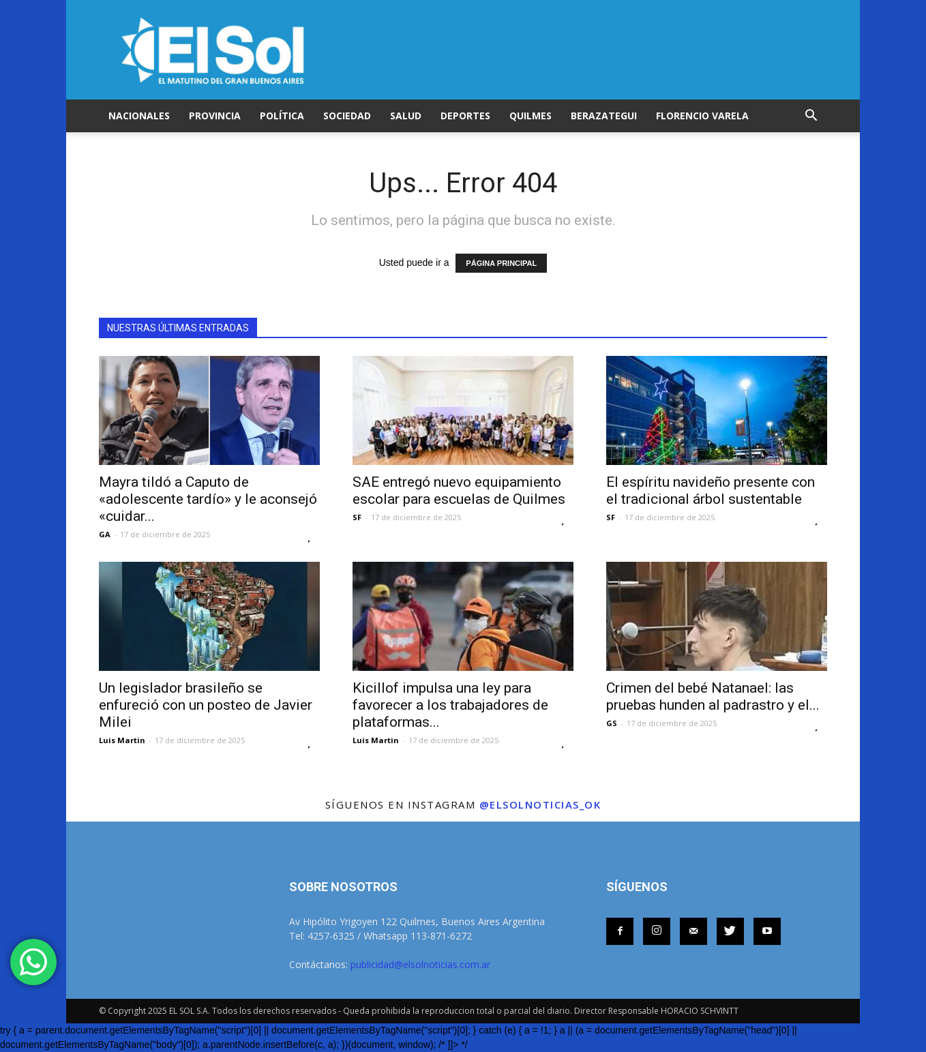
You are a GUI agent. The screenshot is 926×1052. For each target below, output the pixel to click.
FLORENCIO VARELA (702, 115)
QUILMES (530, 115)
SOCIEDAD (347, 115)
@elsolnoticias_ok (540, 804)
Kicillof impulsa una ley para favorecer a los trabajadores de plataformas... (450, 705)
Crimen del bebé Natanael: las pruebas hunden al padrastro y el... (713, 696)
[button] (810, 116)
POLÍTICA (282, 115)
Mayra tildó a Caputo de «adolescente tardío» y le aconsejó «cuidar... (208, 499)
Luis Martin (122, 740)
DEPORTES (465, 115)
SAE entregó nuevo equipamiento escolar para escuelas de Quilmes (459, 490)
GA (104, 534)
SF (357, 517)
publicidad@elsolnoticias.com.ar (420, 964)
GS (611, 723)
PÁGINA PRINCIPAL (501, 263)
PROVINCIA (215, 115)
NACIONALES (139, 115)
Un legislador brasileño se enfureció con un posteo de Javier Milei (205, 705)
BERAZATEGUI (604, 115)
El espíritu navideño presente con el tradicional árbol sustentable (710, 490)
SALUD (405, 115)
